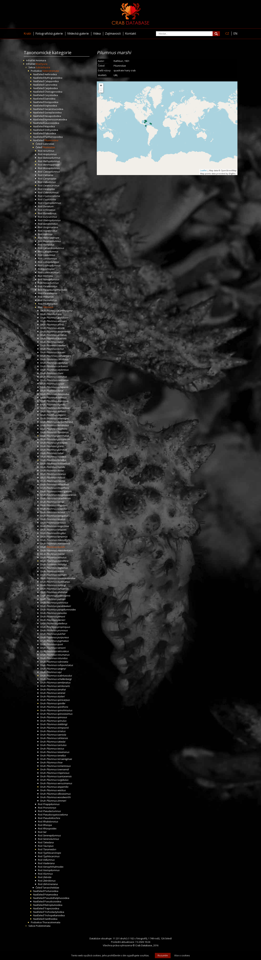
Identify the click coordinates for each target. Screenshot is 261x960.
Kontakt (130, 33)
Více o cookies (182, 955)
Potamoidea (51, 894)
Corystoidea (51, 95)
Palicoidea (50, 133)
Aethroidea (50, 74)
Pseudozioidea (52, 901)
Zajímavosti (113, 33)
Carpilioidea (51, 88)
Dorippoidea (51, 102)
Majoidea (49, 126)
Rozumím (163, 955)
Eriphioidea (50, 105)
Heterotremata (50, 70)
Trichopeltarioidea (54, 915)
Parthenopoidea (53, 136)
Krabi (27, 33)
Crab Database (143, 945)
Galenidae (48, 143)
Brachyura (41, 63)
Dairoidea (49, 98)
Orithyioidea (51, 130)
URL (116, 75)
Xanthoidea (50, 918)
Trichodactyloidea (54, 912)
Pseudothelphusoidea (56, 898)
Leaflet (203, 170)
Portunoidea (51, 891)
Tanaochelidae (51, 887)
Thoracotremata (51, 922)
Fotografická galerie (49, 33)
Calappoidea (51, 81)
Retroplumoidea (53, 905)
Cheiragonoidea (53, 91)
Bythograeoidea (53, 77)
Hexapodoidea (52, 116)
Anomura (41, 60)
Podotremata (43, 925)
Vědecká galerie (78, 33)
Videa (97, 33)
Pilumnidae (49, 147)
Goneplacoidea (53, 112)
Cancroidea (50, 84)
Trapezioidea (51, 908)
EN (235, 33)
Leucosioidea (51, 123)
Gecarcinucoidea (53, 109)
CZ (227, 33)
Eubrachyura (43, 67)
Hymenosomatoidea (55, 119)
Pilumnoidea (51, 140)
